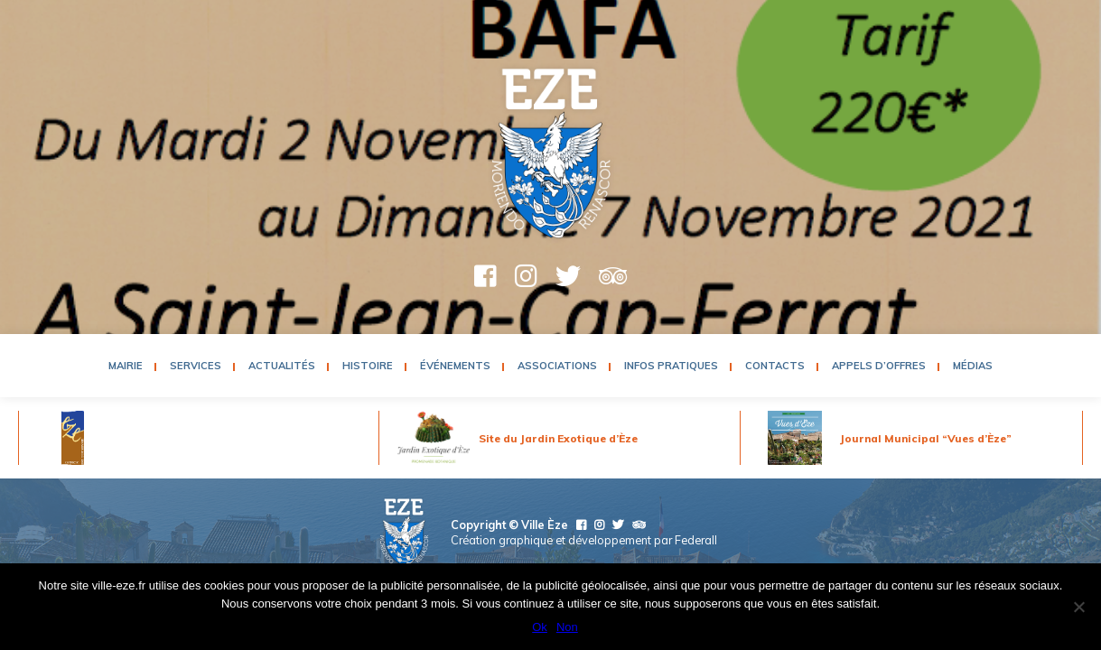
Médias (973, 365)
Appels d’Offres (879, 365)
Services (195, 365)
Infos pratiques (671, 365)
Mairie (125, 365)
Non (567, 627)
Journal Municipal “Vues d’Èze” (926, 438)
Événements (455, 365)
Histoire (367, 365)
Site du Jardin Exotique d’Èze (558, 438)
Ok (539, 627)
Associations (557, 365)
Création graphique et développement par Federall (584, 540)
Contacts (775, 365)
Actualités (281, 365)
